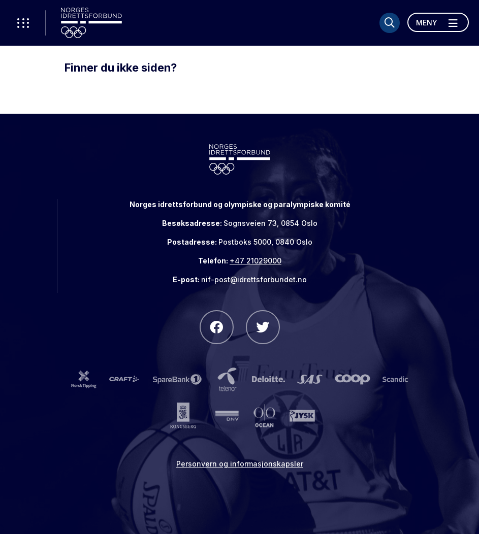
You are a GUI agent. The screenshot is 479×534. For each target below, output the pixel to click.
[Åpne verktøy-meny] (23, 23)
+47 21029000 (255, 260)
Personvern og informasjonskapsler (239, 463)
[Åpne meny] (438, 22)
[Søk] (389, 23)
